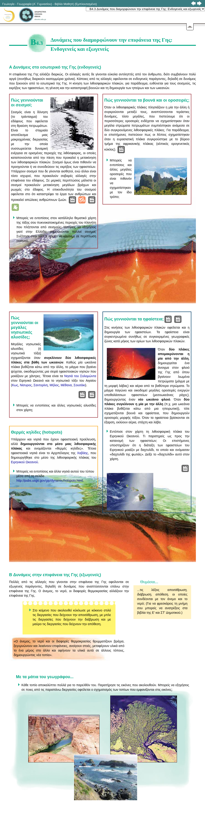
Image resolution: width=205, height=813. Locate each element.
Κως (15, 385)
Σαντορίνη (40, 385)
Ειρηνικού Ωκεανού (24, 462)
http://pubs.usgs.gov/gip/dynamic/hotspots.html (49, 480)
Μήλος (54, 385)
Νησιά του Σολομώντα (80, 376)
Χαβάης (82, 453)
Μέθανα (66, 385)
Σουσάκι (79, 385)
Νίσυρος (26, 385)
